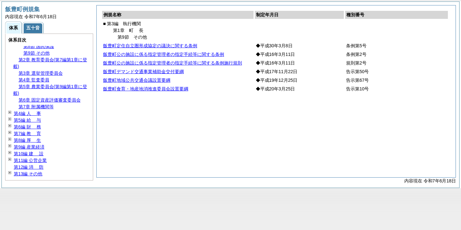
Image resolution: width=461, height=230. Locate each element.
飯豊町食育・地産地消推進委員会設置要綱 (145, 88)
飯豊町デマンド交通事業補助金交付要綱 (143, 71)
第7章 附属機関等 (36, 106)
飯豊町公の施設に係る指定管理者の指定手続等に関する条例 (163, 54)
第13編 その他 (28, 173)
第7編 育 (27, 133)
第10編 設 (29, 153)
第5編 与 (27, 120)
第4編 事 (27, 113)
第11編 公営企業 (30, 160)
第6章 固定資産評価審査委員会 (50, 100)
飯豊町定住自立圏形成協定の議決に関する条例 (150, 45)
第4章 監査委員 (34, 79)
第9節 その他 (36, 53)
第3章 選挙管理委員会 (41, 73)
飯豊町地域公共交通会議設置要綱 (136, 80)
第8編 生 (27, 140)
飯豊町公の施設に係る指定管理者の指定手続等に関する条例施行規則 (172, 62)
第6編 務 (27, 126)
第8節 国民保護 (38, 46)
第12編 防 (29, 167)
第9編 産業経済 (29, 147)
